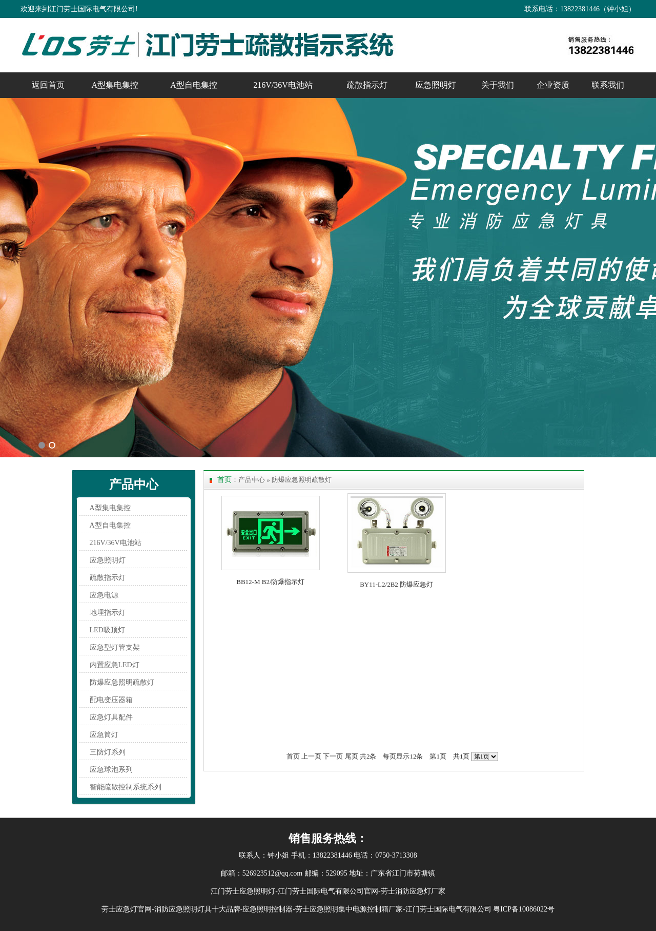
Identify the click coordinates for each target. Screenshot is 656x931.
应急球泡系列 (111, 769)
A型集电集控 (115, 85)
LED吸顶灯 (107, 630)
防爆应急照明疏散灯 (122, 682)
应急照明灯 (435, 85)
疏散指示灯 (366, 85)
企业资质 (553, 85)
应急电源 (104, 595)
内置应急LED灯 (114, 665)
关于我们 (497, 85)
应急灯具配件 (111, 717)
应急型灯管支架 (115, 647)
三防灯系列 (108, 752)
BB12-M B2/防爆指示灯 (270, 582)
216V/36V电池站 (283, 85)
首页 (293, 756)
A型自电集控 (193, 85)
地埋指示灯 (108, 612)
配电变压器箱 (111, 700)
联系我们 (607, 85)
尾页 (351, 756)
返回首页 (48, 85)
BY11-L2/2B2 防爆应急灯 (396, 584)
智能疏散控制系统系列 (125, 787)
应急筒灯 (104, 735)
